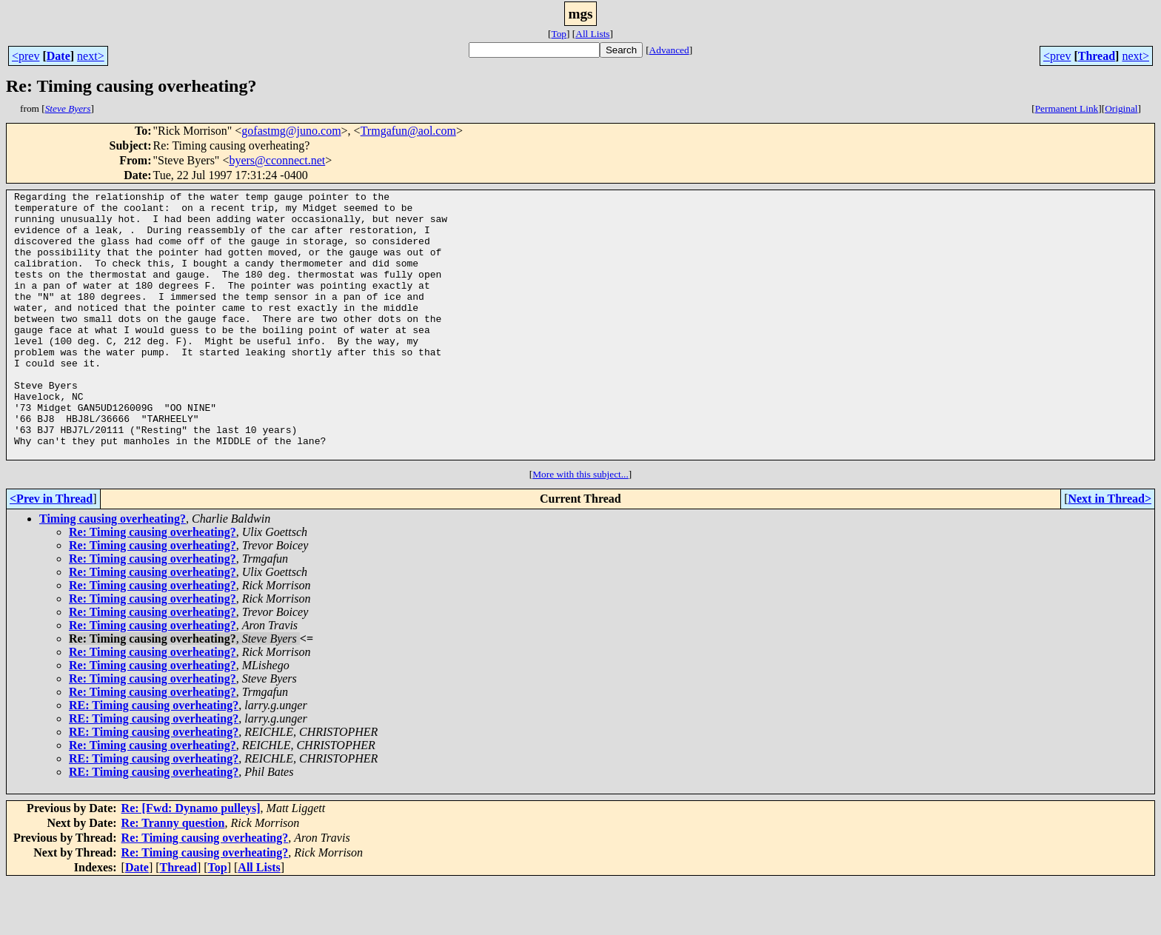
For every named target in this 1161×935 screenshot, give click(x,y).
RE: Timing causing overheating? (153, 758)
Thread (1096, 56)
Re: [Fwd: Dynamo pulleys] (191, 861)
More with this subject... (580, 527)
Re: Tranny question (173, 876)
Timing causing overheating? (112, 572)
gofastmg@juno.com (291, 130)
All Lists (592, 33)
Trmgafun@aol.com (408, 130)
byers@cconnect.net (277, 160)
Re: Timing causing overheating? (152, 585)
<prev (25, 56)
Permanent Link (1067, 108)
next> (90, 56)
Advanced (669, 50)
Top (558, 33)
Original (1121, 108)
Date (58, 56)
